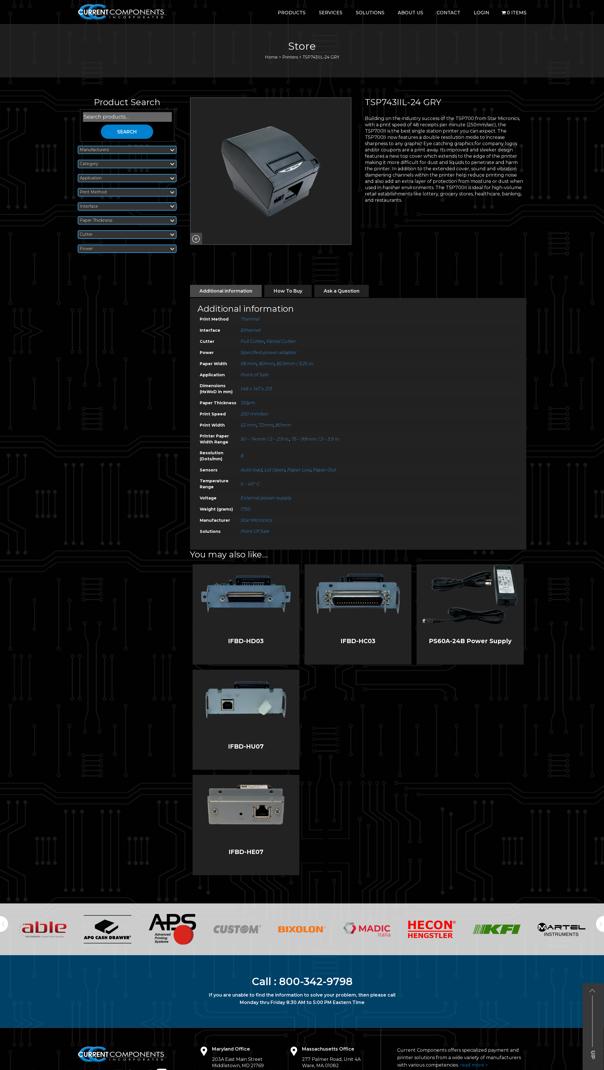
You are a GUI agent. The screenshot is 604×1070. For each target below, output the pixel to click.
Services (330, 12)
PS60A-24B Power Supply (470, 641)
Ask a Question (341, 291)
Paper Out (324, 470)
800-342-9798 (316, 981)
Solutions (370, 12)
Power (127, 249)
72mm (265, 425)
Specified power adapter (268, 352)
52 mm (248, 425)
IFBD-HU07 (246, 746)
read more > (474, 1065)
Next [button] (600, 924)
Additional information (225, 291)
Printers (290, 57)
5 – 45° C (249, 484)
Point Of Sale (254, 531)
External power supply (265, 498)
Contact (448, 12)
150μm (247, 402)
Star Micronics (256, 520)
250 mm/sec (254, 414)
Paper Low (299, 470)
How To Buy (288, 291)
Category (127, 164)
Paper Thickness (127, 220)
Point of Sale (254, 374)
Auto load (251, 470)
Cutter (127, 234)
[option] (42, 929)
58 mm (248, 363)
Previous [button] (4, 924)
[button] (196, 239)
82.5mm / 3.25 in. (294, 363)
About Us (410, 12)
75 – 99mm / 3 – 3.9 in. (315, 439)
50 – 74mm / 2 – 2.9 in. (264, 439)
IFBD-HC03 (358, 641)
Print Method (127, 192)
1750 (245, 509)
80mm (266, 363)
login (481, 12)
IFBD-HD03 (246, 641)
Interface (127, 206)
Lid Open (274, 470)
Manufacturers (127, 150)
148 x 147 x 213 (256, 388)
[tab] (226, 291)
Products (291, 12)
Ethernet (250, 330)
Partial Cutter (280, 341)
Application (127, 178)
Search (127, 132)
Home (271, 57)
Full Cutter (252, 341)
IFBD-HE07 (246, 851)
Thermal (249, 319)
